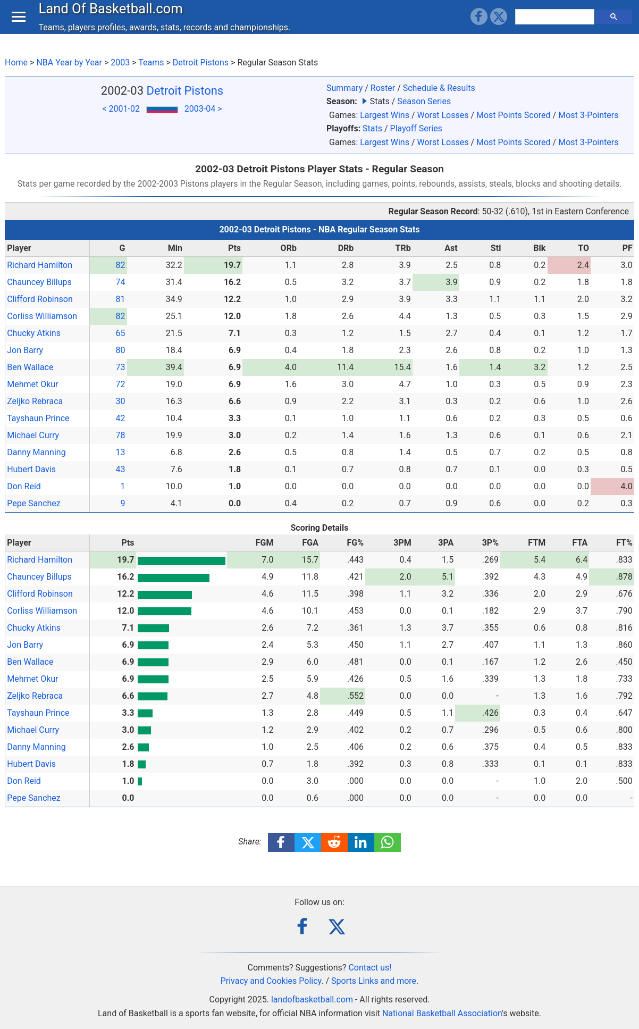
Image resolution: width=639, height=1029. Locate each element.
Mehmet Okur (32, 384)
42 (120, 418)
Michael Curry (33, 435)
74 (120, 282)
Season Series (424, 101)
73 (120, 367)
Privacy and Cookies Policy (271, 981)
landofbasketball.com (312, 999)
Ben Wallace (30, 367)
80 (120, 350)
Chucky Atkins (34, 333)
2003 (120, 62)
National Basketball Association (442, 1013)
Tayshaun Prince (38, 418)
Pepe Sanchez (34, 503)
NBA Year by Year (69, 62)
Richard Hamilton (39, 265)
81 (120, 299)
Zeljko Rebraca (35, 401)
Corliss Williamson (42, 316)
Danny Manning (36, 452)
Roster (383, 88)
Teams (151, 62)
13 (120, 452)
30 (120, 401)
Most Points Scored (513, 115)
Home (16, 62)
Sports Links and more (373, 981)
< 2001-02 (120, 109)
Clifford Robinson (40, 299)
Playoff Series (416, 128)
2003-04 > (203, 109)
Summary (344, 88)
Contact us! (369, 968)
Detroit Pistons (201, 62)
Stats (372, 128)
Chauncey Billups (39, 282)
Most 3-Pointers (588, 115)
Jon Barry (25, 350)
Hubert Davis (31, 469)
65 (120, 333)
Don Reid (24, 486)
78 (120, 435)
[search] (556, 26)
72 (120, 384)
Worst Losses (442, 115)
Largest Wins (384, 115)
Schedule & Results (439, 88)
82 (120, 265)
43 (120, 469)
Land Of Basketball (113, 18)
